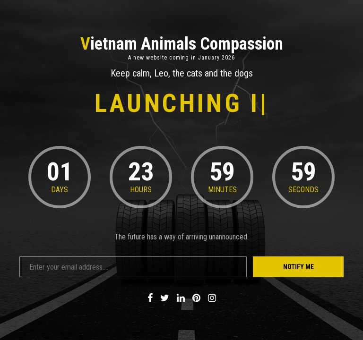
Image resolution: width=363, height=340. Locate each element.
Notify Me (298, 267)
